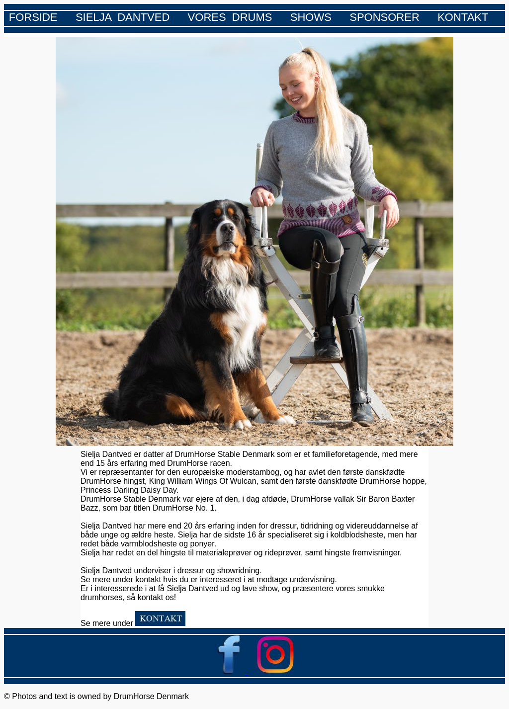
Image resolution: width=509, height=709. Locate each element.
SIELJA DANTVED (123, 17)
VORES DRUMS (230, 17)
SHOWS (311, 17)
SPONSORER (384, 17)
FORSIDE (33, 17)
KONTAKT (462, 17)
